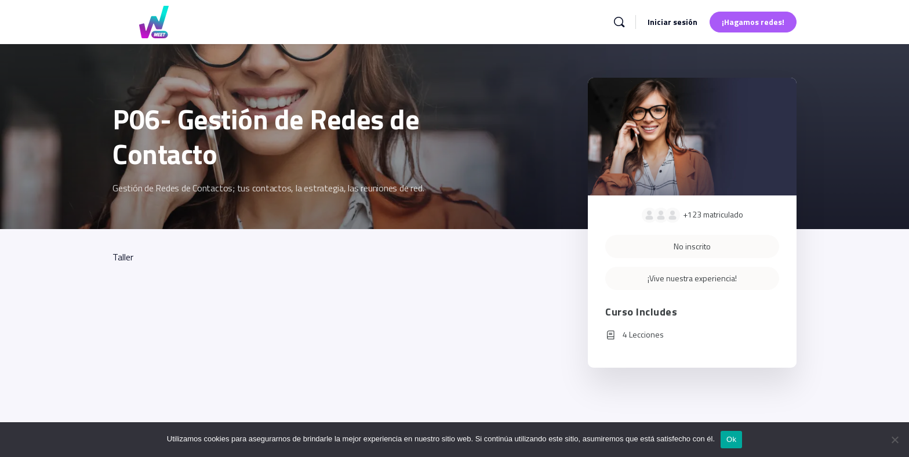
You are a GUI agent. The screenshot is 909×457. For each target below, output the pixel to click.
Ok (731, 439)
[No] (894, 439)
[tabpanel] (319, 257)
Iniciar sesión (672, 22)
